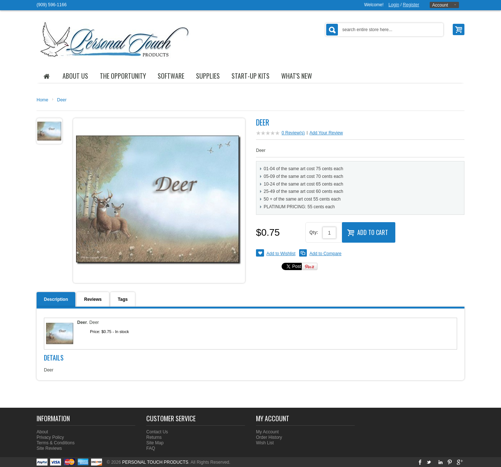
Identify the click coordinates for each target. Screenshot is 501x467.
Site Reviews (49, 448)
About (42, 431)
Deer (62, 99)
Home (42, 99)
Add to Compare (325, 253)
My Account (267, 431)
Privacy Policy (50, 437)
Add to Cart (367, 232)
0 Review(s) (293, 132)
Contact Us (157, 431)
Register (411, 4)
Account (440, 5)
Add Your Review (326, 132)
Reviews (93, 299)
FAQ (150, 448)
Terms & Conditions (56, 442)
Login (393, 4)
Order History (269, 437)
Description (56, 299)
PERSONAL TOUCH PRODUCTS (155, 462)
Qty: (313, 232)
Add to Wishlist (281, 253)
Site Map (154, 442)
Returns (154, 437)
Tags (123, 299)
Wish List (265, 442)
